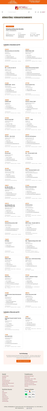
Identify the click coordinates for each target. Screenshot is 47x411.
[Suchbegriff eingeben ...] (18, 12)
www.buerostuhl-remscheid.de (31, 177)
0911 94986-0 (8, 281)
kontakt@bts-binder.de (9, 246)
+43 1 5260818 (8, 323)
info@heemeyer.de (9, 142)
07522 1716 (7, 263)
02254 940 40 (8, 210)
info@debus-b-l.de (29, 125)
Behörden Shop (5, 384)
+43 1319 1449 (28, 322)
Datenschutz (4, 392)
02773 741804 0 (29, 157)
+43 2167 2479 (8, 340)
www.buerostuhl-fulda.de (10, 177)
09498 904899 (28, 281)
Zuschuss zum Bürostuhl (29, 383)
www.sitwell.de (21, 37)
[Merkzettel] (35, 12)
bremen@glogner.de (9, 107)
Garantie (4, 394)
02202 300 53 (28, 191)
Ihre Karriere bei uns (6, 380)
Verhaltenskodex (5, 398)
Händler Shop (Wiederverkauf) (8, 383)
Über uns (4, 378)
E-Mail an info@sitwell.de (23, 361)
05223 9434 (7, 140)
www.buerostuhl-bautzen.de (10, 58)
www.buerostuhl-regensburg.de (31, 283)
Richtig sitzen (27, 377)
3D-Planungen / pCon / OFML (30, 378)
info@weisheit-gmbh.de (30, 300)
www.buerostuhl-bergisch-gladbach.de (33, 194)
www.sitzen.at (8, 326)
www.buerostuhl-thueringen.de (31, 301)
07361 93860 (28, 227)
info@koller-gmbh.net (29, 246)
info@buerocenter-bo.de (30, 142)
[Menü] (2, 12)
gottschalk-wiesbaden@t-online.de (12, 228)
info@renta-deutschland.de (30, 228)
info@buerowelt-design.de (10, 125)
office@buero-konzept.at (30, 324)
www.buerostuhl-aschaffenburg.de (32, 212)
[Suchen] (29, 12)
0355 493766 (28, 55)
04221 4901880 (28, 89)
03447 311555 (8, 72)
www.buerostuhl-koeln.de (10, 195)
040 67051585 (8, 89)
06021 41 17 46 (28, 209)
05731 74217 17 (29, 140)
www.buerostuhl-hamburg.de (11, 91)
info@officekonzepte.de (10, 159)
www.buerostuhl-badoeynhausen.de (12, 143)
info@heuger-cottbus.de (30, 56)
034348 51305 (28, 72)
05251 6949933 (8, 157)
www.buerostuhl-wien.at (30, 325)
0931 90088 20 (8, 300)
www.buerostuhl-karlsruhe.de (31, 248)
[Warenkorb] (42, 12)
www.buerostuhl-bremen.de (10, 108)
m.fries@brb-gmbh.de (30, 210)
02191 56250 (28, 174)
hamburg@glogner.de (9, 90)
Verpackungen (5, 399)
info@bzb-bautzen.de (9, 56)
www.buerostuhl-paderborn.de (11, 160)
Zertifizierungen (5, 401)
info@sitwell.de (21, 35)
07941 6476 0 (8, 245)
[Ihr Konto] (38, 12)
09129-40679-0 (23, 34)
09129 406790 (28, 263)
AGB (3, 391)
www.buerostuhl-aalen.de (30, 230)
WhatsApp (4, 377)
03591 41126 (8, 55)
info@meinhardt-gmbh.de (30, 192)
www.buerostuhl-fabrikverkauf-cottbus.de (33, 58)
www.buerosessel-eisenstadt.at (11, 343)
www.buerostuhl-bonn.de (10, 213)
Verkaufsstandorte (5, 381)
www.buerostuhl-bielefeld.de (31, 126)
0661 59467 (7, 174)
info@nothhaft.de (8, 264)
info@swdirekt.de (29, 107)
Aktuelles (26, 386)
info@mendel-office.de (9, 282)
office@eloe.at (8, 342)
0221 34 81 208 (8, 192)
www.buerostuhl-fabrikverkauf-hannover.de (31, 109)
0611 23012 (7, 227)
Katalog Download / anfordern (8, 386)
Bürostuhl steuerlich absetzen (30, 384)
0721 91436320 (28, 245)
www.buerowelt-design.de (10, 126)
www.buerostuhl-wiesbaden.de (11, 230)
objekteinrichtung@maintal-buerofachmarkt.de (10, 302)
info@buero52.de (29, 282)
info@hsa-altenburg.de (9, 73)
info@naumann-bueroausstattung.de (32, 73)
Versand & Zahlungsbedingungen (31, 381)
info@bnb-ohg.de (29, 159)
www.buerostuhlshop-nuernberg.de (12, 283)
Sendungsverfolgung (29, 380)
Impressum (4, 395)
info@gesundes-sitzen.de (30, 90)
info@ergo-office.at (9, 325)
